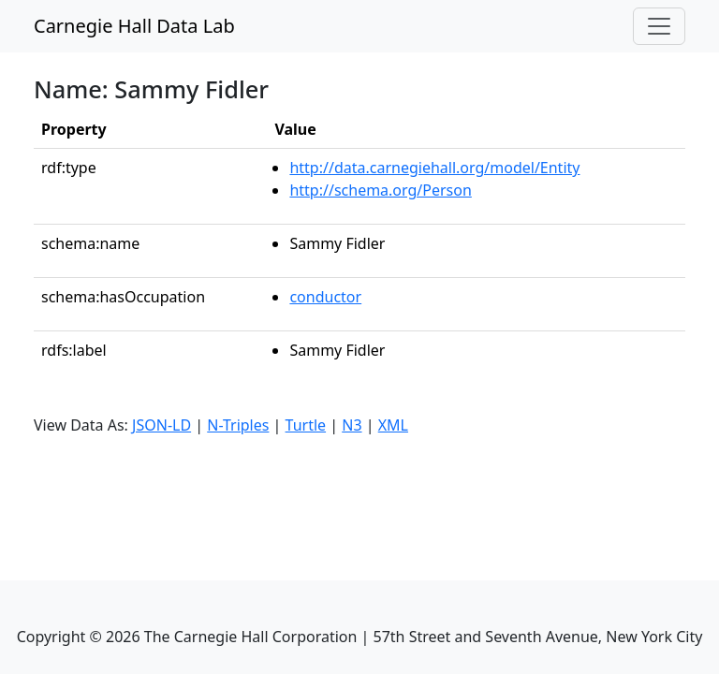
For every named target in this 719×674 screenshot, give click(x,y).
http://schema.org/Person (380, 190)
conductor (325, 296)
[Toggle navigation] (659, 26)
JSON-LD (161, 425)
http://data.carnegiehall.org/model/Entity (434, 167)
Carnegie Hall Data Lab (134, 25)
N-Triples (238, 425)
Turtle (306, 425)
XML (393, 425)
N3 (351, 425)
